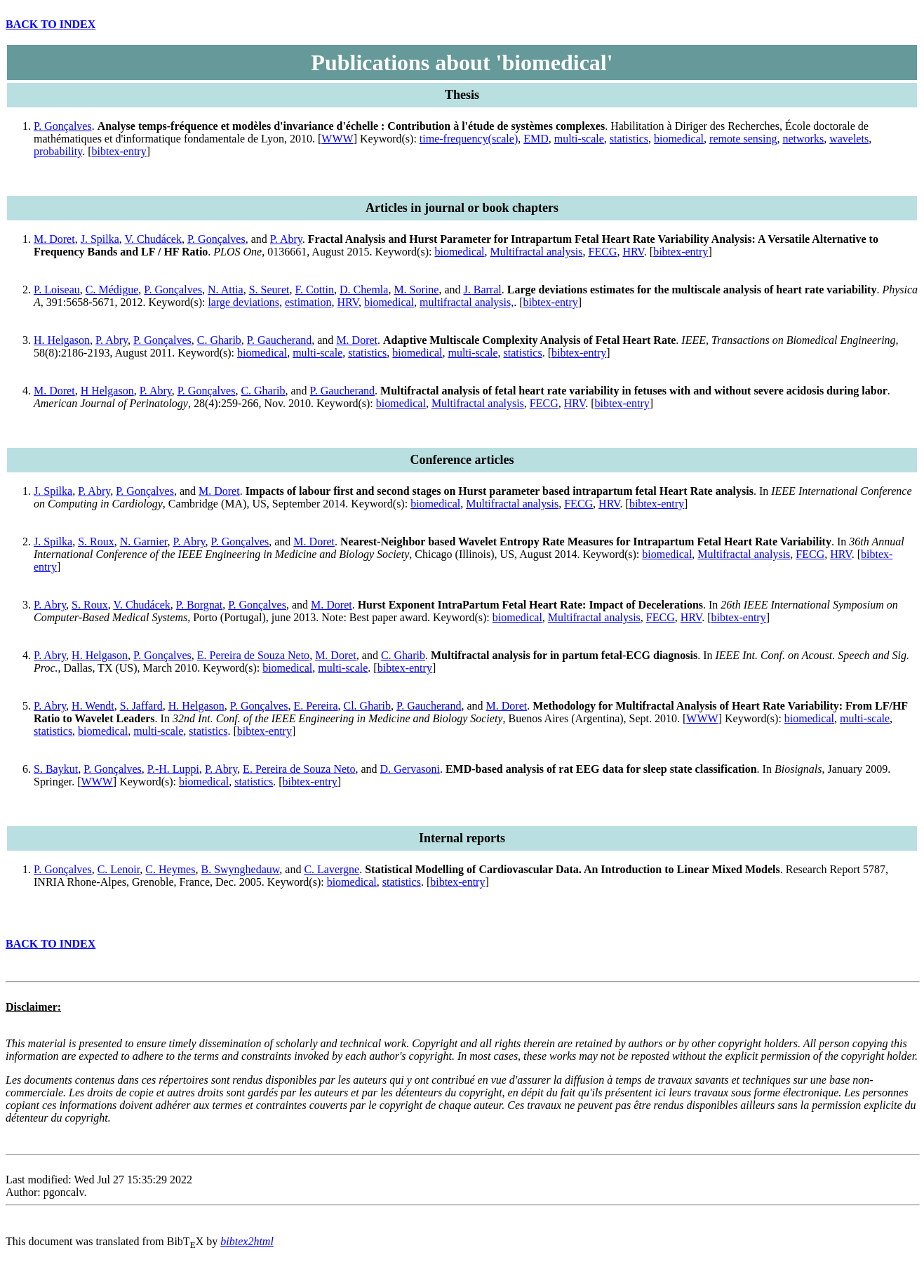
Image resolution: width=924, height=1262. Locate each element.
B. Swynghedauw (240, 869)
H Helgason (107, 391)
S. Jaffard (141, 706)
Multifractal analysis (536, 252)
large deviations (243, 302)
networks (803, 139)
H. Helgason (62, 340)
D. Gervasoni (410, 769)
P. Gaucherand (279, 340)
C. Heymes (170, 869)
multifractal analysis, (467, 302)
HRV (632, 252)
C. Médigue (112, 289)
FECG (603, 252)
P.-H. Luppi (173, 769)
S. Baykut (56, 769)
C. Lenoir (119, 869)
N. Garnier (144, 541)
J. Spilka (100, 239)
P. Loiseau (57, 289)
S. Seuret (269, 289)
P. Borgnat (199, 605)
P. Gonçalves (63, 126)
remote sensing (743, 139)
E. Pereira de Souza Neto (253, 655)
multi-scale (579, 139)
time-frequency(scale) (469, 139)
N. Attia (225, 289)
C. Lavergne (331, 869)
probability (58, 151)
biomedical (679, 139)
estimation (308, 302)
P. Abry (286, 239)
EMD (536, 139)
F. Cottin (314, 289)
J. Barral (483, 289)
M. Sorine (416, 289)
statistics (629, 139)
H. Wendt (93, 706)
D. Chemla (364, 289)
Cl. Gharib (367, 706)
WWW (337, 139)
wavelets (849, 139)
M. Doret (54, 239)
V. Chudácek (153, 239)
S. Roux (96, 541)
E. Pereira (315, 706)
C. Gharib (219, 340)
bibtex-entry (119, 151)
